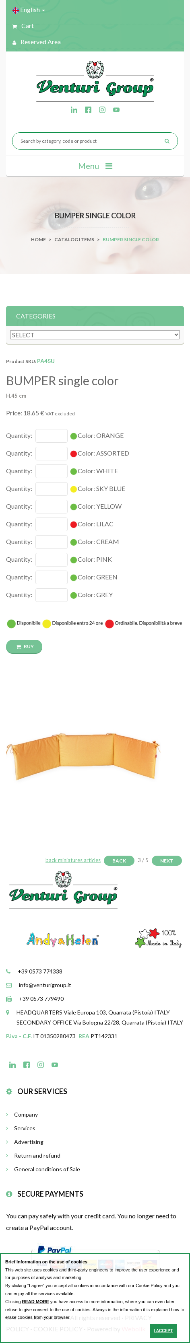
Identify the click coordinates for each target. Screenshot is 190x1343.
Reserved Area (36, 41)
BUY (25, 646)
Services (20, 1128)
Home (38, 239)
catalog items (74, 239)
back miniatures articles (73, 860)
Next (166, 861)
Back (119, 861)
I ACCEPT (163, 1331)
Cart (23, 25)
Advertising (24, 1141)
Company (22, 1114)
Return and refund (33, 1155)
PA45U (46, 360)
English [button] (28, 10)
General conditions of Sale (43, 1169)
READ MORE (35, 1301)
